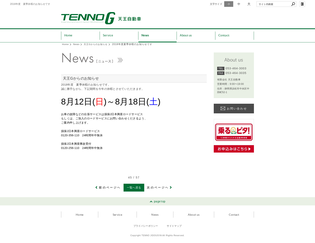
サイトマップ (174, 225)
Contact (223, 35)
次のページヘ (158, 187)
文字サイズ (216, 4)
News (145, 35)
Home (68, 35)
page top (159, 201)
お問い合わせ (237, 108)
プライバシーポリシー (145, 225)
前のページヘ (110, 187)
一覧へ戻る (134, 187)
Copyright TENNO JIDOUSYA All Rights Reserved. (157, 235)
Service (108, 35)
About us (186, 35)
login (302, 4)
